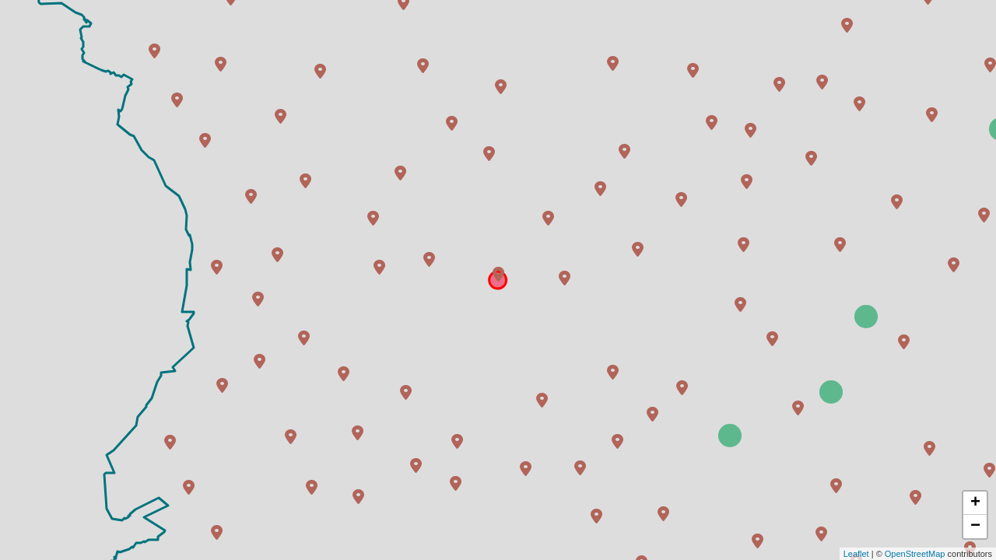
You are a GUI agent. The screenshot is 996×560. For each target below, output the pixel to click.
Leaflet (856, 553)
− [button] (975, 526)
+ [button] (975, 503)
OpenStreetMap (915, 553)
